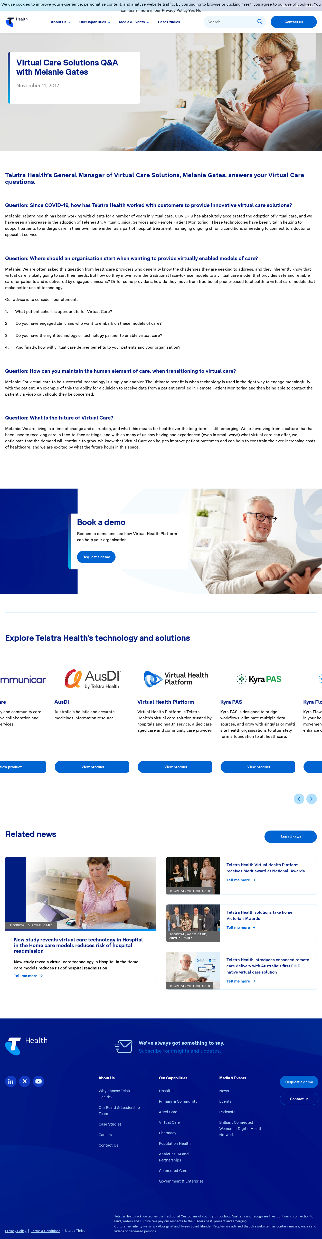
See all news (290, 836)
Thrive (81, 1230)
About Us (58, 22)
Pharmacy (167, 1133)
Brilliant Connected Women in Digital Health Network (240, 1128)
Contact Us (108, 1145)
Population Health (175, 1143)
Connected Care (173, 1170)
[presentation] (299, 799)
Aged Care (168, 1111)
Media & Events (132, 22)
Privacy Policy (15, 1231)
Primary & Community (178, 1101)
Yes (191, 10)
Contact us (294, 22)
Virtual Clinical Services (126, 222)
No (198, 10)
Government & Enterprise (181, 1181)
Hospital (166, 1090)
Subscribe (150, 1050)
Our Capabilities (92, 22)
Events (225, 1101)
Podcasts (227, 1111)
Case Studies (169, 22)
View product (93, 767)
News (224, 1090)
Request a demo (96, 557)
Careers (105, 1134)
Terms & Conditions (45, 1231)
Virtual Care (169, 1122)
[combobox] (235, 22)
